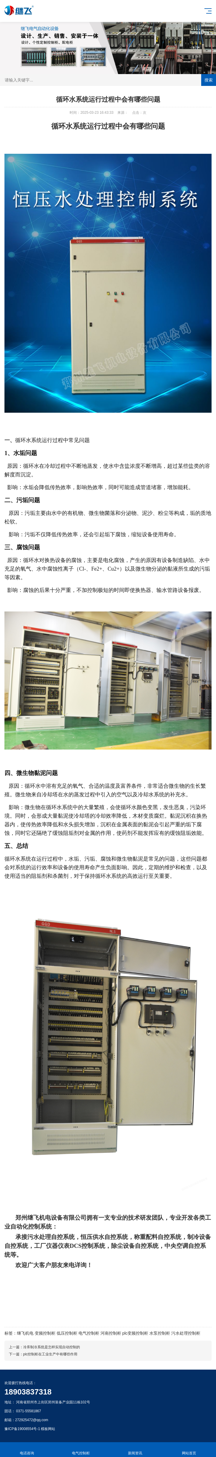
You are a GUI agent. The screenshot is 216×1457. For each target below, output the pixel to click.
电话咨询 (27, 1449)
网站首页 (189, 1449)
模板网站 (48, 1429)
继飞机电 (25, 1333)
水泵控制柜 (159, 1333)
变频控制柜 (45, 1333)
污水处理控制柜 (185, 1333)
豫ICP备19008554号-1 (22, 1429)
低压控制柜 (67, 1333)
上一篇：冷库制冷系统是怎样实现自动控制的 (44, 1347)
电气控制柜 (89, 1333)
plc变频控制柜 (135, 1333)
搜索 (208, 80)
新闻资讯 (135, 1449)
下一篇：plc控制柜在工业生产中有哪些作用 (43, 1354)
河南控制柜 (110, 1333)
